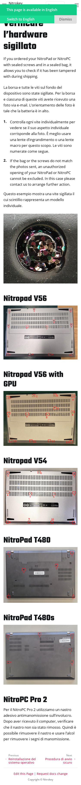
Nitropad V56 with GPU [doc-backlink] (33, 380)
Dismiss (65, 19)
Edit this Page (23, 774)
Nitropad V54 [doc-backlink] (25, 461)
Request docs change (52, 774)
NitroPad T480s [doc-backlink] (28, 618)
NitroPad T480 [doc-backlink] (27, 540)
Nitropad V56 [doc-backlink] (25, 299)
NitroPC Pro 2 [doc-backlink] (25, 700)
